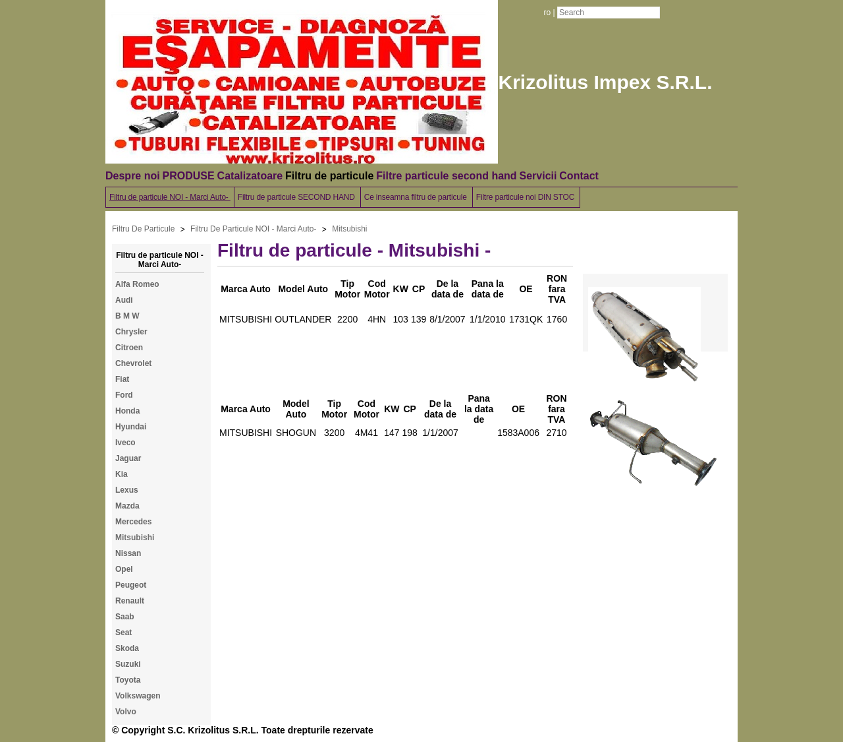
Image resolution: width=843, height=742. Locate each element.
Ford (124, 395)
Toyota (127, 680)
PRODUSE (189, 175)
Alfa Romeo (137, 284)
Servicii (538, 175)
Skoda (127, 648)
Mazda (127, 505)
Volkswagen (137, 695)
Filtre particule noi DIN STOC (526, 197)
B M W (127, 316)
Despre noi (132, 175)
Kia (121, 474)
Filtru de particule (329, 175)
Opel (124, 569)
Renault (129, 600)
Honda (127, 411)
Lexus (126, 490)
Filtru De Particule (143, 228)
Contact (579, 175)
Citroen (129, 347)
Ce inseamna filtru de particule (416, 197)
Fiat (122, 379)
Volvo (125, 711)
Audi (124, 300)
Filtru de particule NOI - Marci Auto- (170, 197)
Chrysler (131, 331)
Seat (123, 632)
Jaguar (128, 458)
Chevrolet (133, 363)
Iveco (125, 442)
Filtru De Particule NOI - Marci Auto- (253, 228)
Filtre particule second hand (446, 175)
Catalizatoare (250, 175)
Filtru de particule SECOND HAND (297, 197)
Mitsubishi (349, 228)
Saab (124, 616)
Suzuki (128, 664)
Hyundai (130, 426)
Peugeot (130, 585)
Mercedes (133, 521)
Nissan (128, 553)
